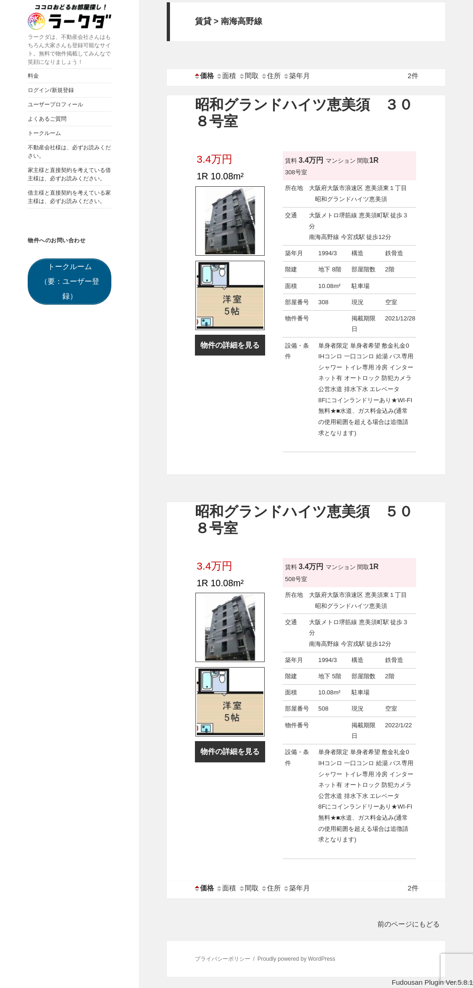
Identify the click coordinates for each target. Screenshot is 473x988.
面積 (226, 76)
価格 (204, 76)
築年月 (296, 76)
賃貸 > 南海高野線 (229, 21)
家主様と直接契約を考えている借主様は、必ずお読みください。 (69, 174)
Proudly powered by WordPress (296, 959)
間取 (248, 76)
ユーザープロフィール (55, 104)
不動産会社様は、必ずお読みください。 (69, 151)
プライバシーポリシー (222, 959)
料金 (33, 76)
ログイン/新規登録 (50, 90)
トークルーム (44, 133)
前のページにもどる (408, 924)
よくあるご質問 (47, 119)
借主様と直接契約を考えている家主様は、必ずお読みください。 (69, 197)
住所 (271, 76)
